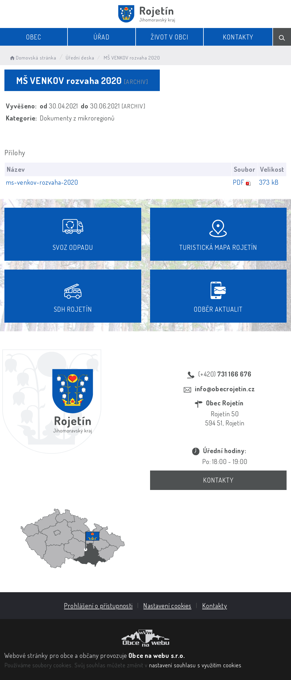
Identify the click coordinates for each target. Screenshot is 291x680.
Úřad (101, 37)
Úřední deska (80, 58)
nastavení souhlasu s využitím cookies (195, 665)
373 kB (269, 182)
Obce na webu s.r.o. (157, 655)
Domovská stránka (32, 58)
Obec (33, 37)
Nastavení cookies (167, 605)
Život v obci (169, 37)
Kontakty (238, 37)
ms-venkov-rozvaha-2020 (42, 182)
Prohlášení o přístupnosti (98, 605)
